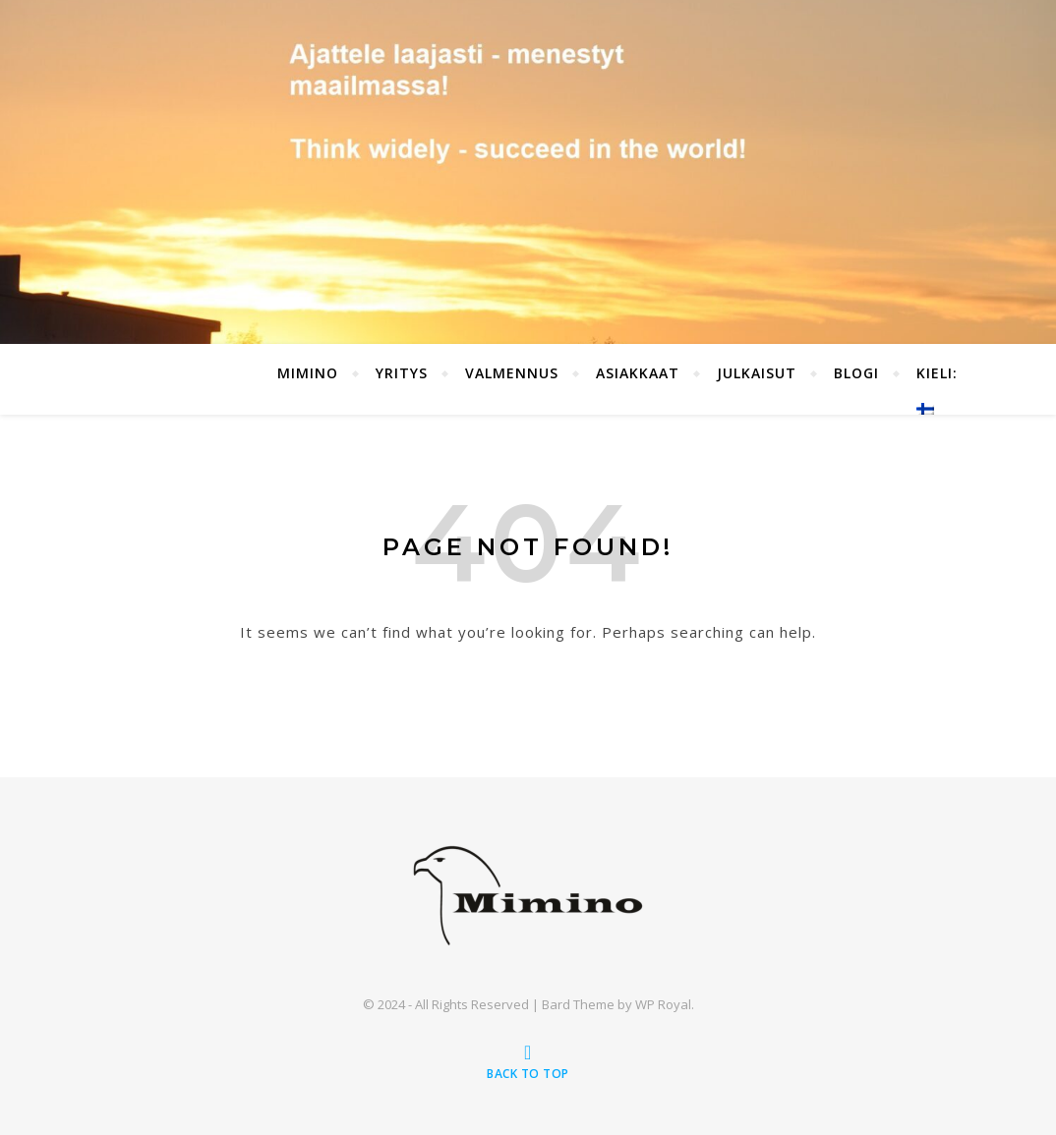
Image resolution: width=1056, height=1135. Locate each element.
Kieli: (939, 389)
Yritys (402, 373)
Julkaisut (756, 373)
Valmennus (511, 373)
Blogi (856, 373)
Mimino (307, 373)
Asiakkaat (637, 373)
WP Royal (663, 1004)
